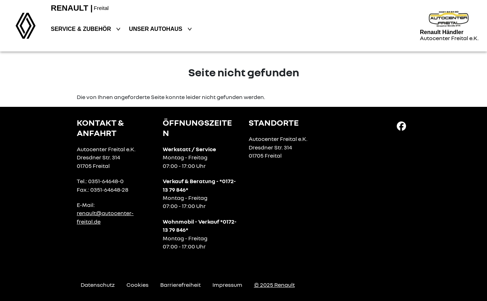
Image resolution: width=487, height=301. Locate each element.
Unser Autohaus (156, 29)
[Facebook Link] (401, 125)
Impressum (227, 284)
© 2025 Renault (274, 284)
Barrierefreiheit (180, 284)
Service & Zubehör (82, 29)
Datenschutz (98, 284)
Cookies (137, 284)
